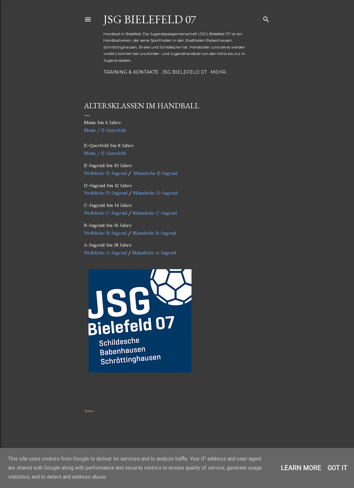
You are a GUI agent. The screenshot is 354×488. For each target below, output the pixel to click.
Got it (337, 468)
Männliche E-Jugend (155, 173)
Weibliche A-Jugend (105, 253)
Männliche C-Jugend (155, 213)
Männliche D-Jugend (155, 193)
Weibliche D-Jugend (105, 193)
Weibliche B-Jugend (105, 233)
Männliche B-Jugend (154, 233)
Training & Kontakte (131, 72)
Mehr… (220, 72)
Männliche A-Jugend (154, 253)
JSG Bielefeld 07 (149, 19)
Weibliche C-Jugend (105, 213)
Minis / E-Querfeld (105, 130)
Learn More (301, 468)
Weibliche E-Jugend (105, 173)
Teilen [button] (89, 410)
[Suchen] (266, 18)
